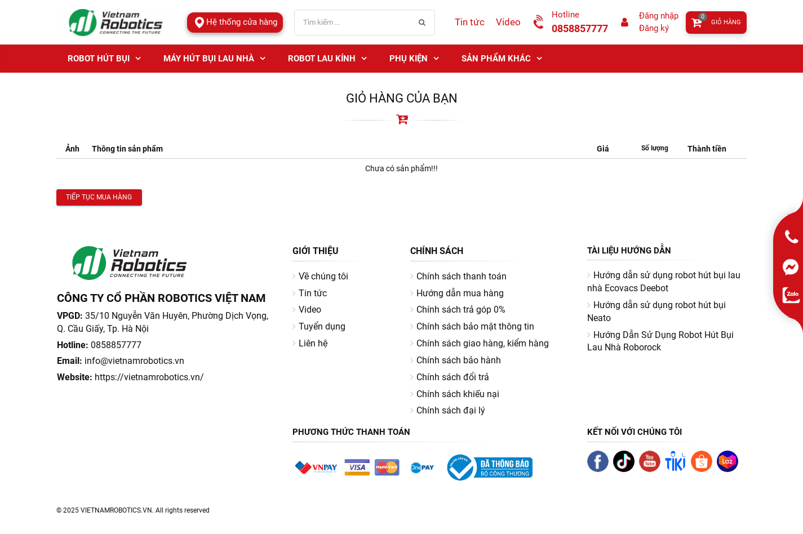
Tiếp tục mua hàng (99, 197)
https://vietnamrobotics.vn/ (149, 377)
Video (508, 22)
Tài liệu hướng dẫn (629, 251)
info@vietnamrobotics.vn (134, 360)
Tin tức (470, 22)
